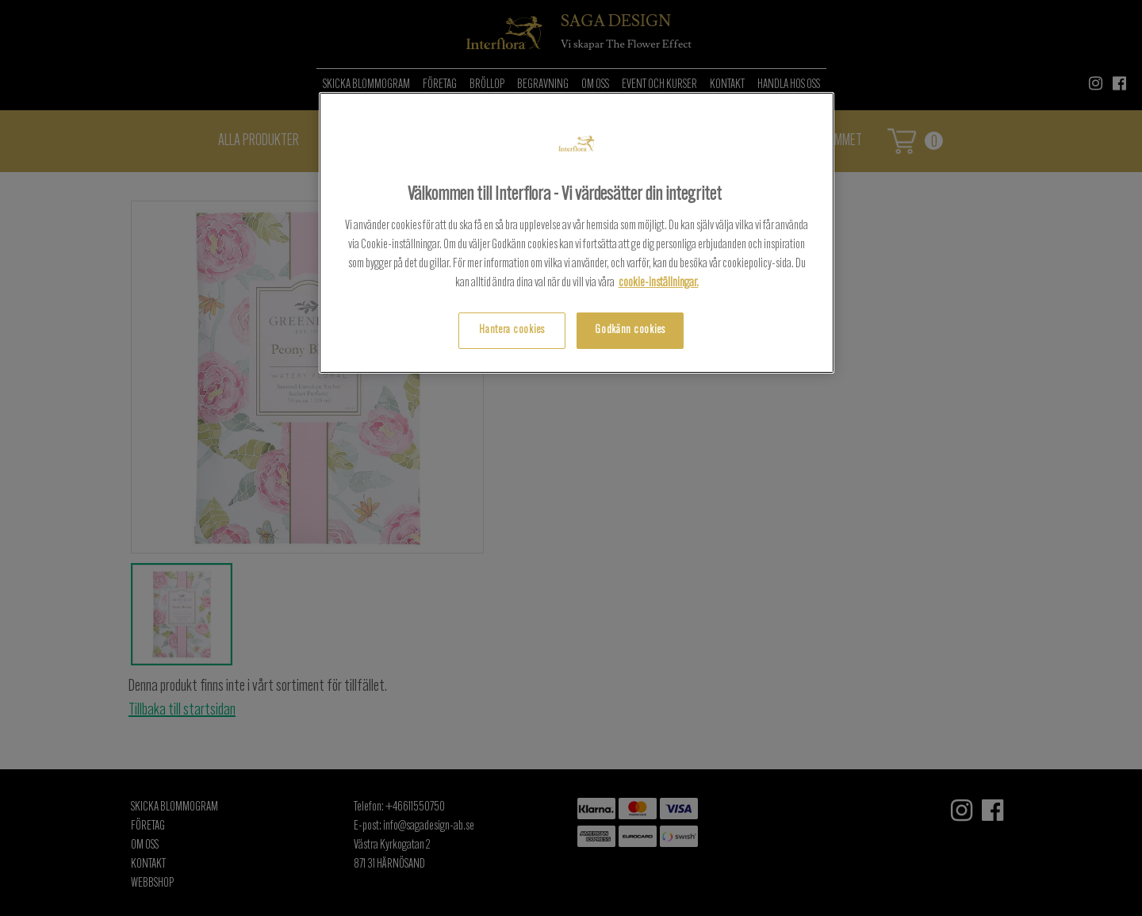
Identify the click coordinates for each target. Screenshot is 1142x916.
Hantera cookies (512, 330)
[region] (576, 233)
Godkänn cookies (630, 330)
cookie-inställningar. (659, 283)
